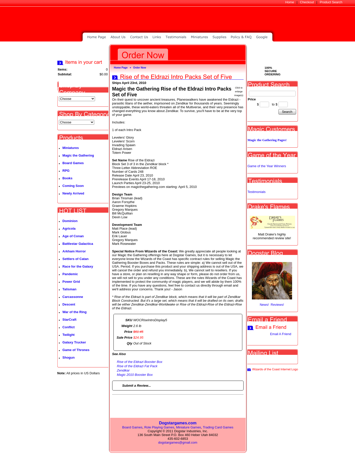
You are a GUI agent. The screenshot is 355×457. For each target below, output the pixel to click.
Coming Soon (73, 186)
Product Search (331, 2)
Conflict (68, 327)
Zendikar (123, 370)
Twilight (68, 335)
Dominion (70, 221)
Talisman (69, 289)
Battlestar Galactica (77, 244)
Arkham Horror (74, 251)
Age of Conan (73, 236)
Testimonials (257, 192)
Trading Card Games (218, 427)
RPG (65, 170)
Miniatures (70, 148)
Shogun (68, 357)
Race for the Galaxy (77, 266)
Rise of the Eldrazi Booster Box (139, 362)
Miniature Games (188, 427)
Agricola (69, 228)
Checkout (307, 2)
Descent (68, 304)
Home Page (121, 67)
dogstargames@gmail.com (177, 442)
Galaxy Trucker (74, 342)
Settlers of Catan (75, 259)
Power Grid (71, 282)
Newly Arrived (73, 193)
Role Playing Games (159, 427)
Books (67, 178)
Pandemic (70, 274)
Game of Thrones (75, 350)
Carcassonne (72, 297)
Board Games (73, 163)
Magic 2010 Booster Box (135, 375)
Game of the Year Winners (267, 166)
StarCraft (69, 319)
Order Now (139, 67)
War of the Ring (74, 312)
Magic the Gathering (78, 155)
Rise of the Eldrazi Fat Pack (137, 366)
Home (289, 2)
